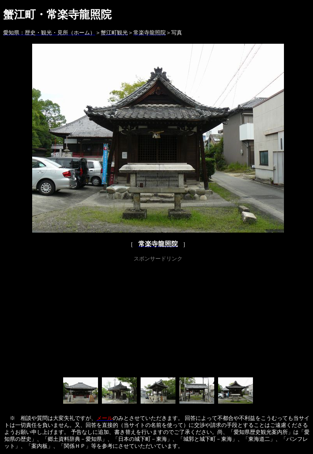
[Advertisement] (158, 318)
